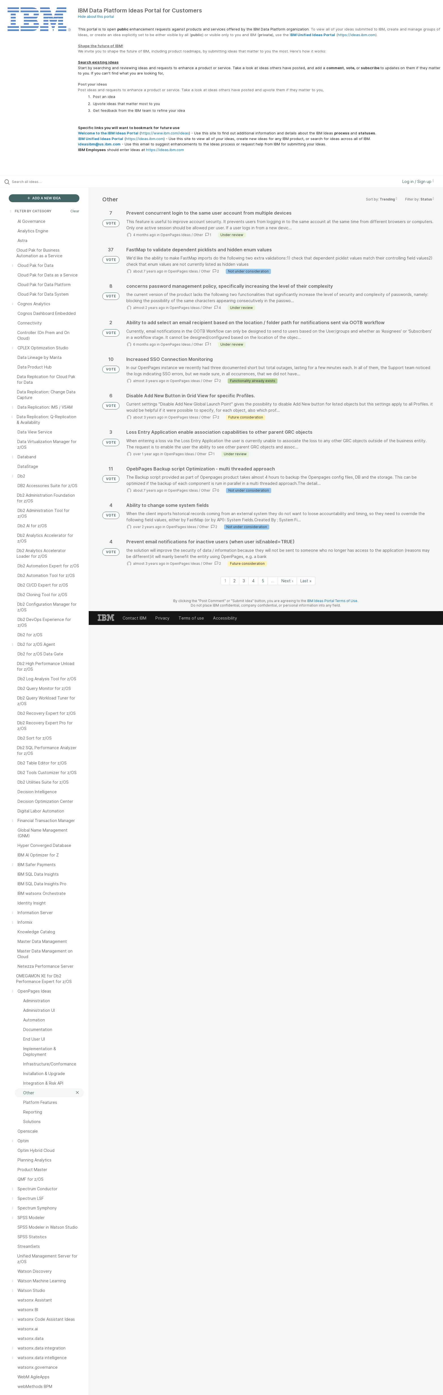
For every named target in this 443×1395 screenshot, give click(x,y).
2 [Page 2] (234, 580)
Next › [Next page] (287, 580)
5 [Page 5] (263, 580)
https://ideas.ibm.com (356, 34)
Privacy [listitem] (162, 618)
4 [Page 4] (253, 580)
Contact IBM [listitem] (135, 618)
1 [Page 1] (225, 580)
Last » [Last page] (306, 580)
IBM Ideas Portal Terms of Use (332, 601)
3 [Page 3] (244, 580)
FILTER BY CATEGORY (30, 211)
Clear (74, 211)
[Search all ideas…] (51, 181)
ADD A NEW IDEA (44, 198)
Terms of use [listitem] (191, 618)
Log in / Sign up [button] (418, 181)
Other (198, 235)
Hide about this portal (96, 16)
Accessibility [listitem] (225, 618)
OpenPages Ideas (175, 235)
